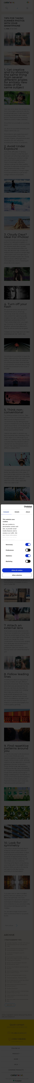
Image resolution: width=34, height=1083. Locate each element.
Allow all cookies (17, 570)
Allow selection (17, 575)
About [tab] (28, 512)
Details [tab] (17, 512)
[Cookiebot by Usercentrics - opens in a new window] (24, 507)
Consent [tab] (6, 512)
